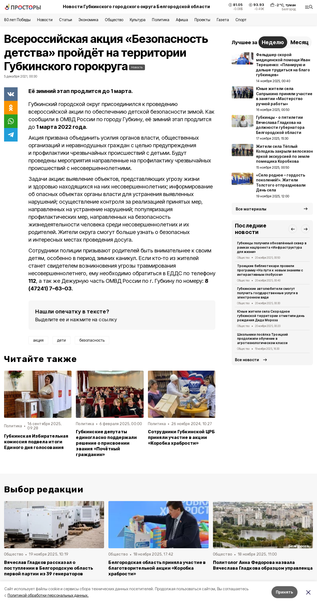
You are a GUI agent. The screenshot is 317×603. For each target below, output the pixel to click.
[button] (292, 228)
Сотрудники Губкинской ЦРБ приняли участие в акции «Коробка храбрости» (181, 437)
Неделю (273, 42)
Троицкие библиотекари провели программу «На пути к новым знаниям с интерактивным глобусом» (270, 270)
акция (38, 340)
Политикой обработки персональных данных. (48, 595)
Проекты (202, 19)
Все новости (247, 359)
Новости (44, 19)
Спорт (241, 19)
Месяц (299, 42)
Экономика (88, 19)
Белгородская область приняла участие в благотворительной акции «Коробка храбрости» (157, 568)
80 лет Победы (17, 19)
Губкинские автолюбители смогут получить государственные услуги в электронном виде (267, 293)
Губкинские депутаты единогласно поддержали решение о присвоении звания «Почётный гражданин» (106, 443)
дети (61, 340)
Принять (284, 592)
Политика (160, 19)
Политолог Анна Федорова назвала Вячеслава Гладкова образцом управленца (263, 565)
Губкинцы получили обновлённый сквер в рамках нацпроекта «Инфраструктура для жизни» (271, 247)
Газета (223, 19)
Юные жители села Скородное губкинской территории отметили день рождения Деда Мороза (271, 315)
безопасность (92, 340)
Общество (114, 19)
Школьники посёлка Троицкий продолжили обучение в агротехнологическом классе (262, 338)
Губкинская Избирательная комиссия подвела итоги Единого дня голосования (36, 442)
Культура (137, 19)
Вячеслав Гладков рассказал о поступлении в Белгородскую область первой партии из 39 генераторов (48, 568)
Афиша (182, 19)
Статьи (65, 19)
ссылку (108, 319)
